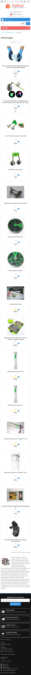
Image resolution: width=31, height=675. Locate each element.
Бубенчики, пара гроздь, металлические (15, 203)
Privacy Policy (3, 647)
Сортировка (13, 41)
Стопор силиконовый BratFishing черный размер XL (15, 507)
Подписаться (15, 604)
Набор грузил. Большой (15, 270)
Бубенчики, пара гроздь (15, 169)
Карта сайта (3, 658)
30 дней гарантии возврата (6, 648)
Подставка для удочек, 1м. (15, 405)
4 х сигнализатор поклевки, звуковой (15, 136)
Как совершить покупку (5, 644)
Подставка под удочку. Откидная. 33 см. (15, 472)
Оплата (2, 645)
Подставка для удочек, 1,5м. (15, 371)
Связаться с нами (4, 657)
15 (19, 41)
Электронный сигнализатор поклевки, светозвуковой (15, 540)
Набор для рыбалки (15, 304)
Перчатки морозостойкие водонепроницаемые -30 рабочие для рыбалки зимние (15, 66)
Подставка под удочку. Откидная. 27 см (15, 439)
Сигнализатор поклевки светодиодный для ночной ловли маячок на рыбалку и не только (15, 101)
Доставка (3, 642)
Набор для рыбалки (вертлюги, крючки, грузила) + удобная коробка (15, 338)
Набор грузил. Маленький (15, 237)
